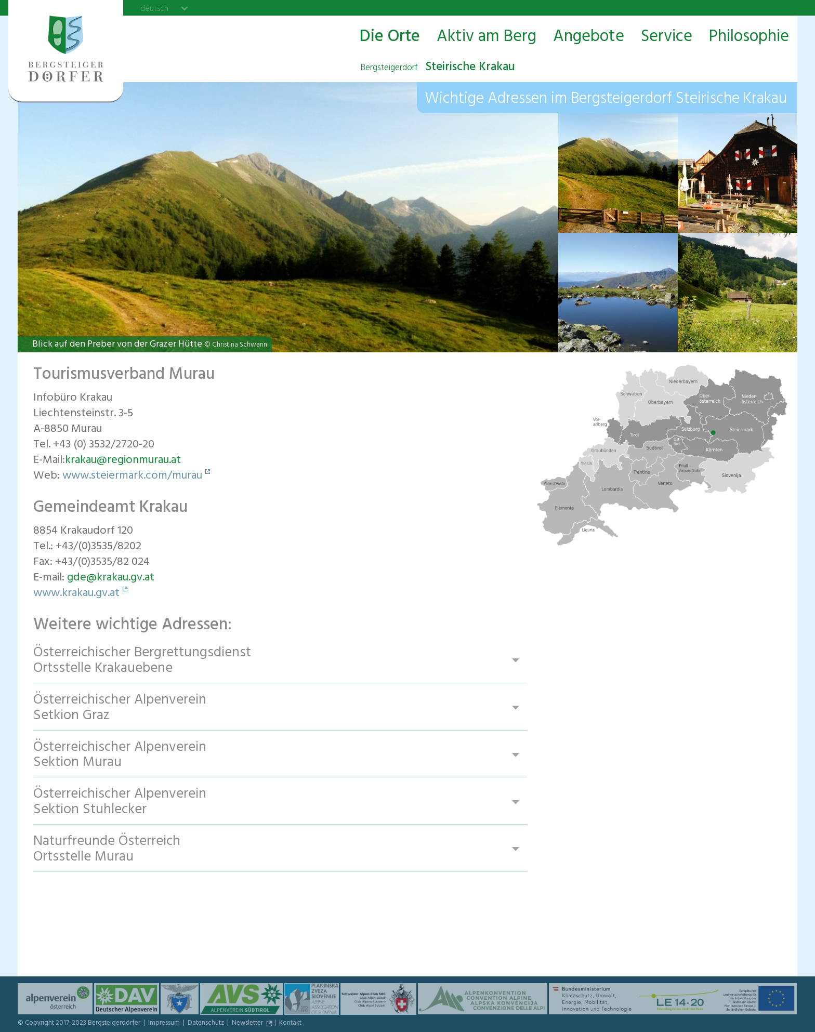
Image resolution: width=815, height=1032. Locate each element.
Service (666, 37)
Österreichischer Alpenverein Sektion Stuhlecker (120, 802)
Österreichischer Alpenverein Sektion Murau (120, 755)
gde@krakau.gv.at (110, 578)
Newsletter (248, 1023)
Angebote (588, 37)
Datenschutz (207, 1023)
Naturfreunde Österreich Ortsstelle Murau (107, 850)
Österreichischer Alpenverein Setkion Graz (120, 708)
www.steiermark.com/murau (132, 476)
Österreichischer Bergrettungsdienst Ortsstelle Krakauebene (142, 661)
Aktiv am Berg (486, 37)
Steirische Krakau (437, 68)
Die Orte (390, 37)
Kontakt (290, 1023)
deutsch (154, 8)
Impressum (164, 1023)
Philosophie (749, 37)
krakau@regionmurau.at (123, 461)
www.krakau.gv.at (76, 594)
